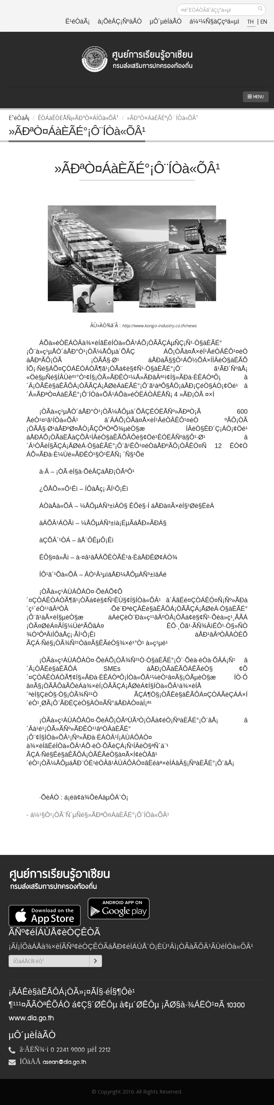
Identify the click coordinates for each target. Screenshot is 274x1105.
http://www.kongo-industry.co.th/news (159, 326)
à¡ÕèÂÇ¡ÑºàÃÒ (120, 22)
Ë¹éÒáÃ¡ (77, 22)
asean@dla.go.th (64, 1062)
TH (251, 22)
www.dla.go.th (31, 1018)
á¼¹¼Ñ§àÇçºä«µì (214, 22)
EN (263, 22)
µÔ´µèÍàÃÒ (166, 22)
